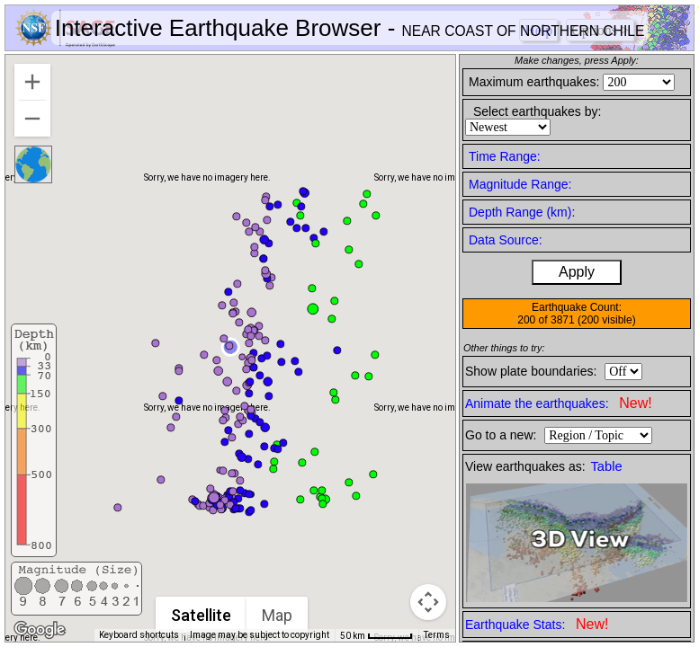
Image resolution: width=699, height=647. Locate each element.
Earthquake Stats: (536, 624)
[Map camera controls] (428, 602)
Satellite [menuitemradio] (201, 615)
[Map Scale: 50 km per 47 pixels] (376, 635)
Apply (577, 271)
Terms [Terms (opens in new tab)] (437, 635)
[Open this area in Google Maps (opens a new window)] (39, 630)
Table (607, 466)
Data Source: (505, 240)
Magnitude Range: (520, 184)
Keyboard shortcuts (139, 635)
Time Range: (505, 156)
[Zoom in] (32, 82)
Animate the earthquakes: (558, 403)
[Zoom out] (32, 119)
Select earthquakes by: (537, 111)
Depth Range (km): (522, 212)
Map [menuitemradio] (277, 615)
